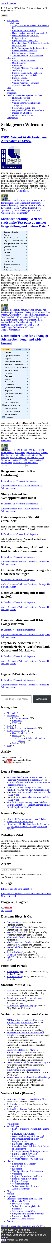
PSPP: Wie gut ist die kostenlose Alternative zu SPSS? (24, 139)
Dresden (16, 735)
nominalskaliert (8, 322)
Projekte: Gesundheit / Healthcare (27, 73)
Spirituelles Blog (14, 952)
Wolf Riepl (13, 200)
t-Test (29, 325)
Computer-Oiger (14, 922)
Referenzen (17, 65)
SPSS (17, 203)
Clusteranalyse (15, 315)
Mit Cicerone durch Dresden (19, 942)
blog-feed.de (6, 910)
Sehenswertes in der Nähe (23, 108)
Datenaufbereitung (9, 205)
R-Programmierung (20, 718)
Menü (4, 16)
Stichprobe (6, 460)
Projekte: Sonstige (20, 78)
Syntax (14, 210)
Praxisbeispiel (7, 203)
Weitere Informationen (17, 1240)
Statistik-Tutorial (14, 976)
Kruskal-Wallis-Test (26, 317)
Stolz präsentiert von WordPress (31, 1226)
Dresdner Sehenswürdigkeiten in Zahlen (24, 95)
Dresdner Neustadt (20, 100)
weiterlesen (23, 191)
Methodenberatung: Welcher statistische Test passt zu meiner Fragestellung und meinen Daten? (25, 222)
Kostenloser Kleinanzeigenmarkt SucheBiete (26, 1099)
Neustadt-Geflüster (15, 947)
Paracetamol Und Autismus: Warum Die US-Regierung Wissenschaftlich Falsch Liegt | (26, 778)
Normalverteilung (24, 322)
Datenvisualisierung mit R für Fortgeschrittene (25, 36)
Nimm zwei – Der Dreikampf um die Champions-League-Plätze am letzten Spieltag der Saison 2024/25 (29, 826)
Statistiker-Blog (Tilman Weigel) (21, 1005)
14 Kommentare (21, 213)
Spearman (5, 210)
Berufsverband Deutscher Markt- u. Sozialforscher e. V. (22, 1051)
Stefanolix (11, 955)
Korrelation (39, 205)
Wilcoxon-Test (7, 213)
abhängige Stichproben (30, 203)
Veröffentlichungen (20, 80)
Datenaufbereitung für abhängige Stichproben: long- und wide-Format (25, 339)
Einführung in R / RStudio (24, 30)
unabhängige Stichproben (29, 210)
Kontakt (10, 90)
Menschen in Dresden (16, 937)
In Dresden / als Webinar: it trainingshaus (19, 481)
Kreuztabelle (6, 208)
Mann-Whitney (20, 208)
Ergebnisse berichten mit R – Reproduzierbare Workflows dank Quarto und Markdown (30, 43)
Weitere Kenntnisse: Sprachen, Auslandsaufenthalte (25, 84)
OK (3, 1240)
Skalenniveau (20, 325)
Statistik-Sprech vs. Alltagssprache (22, 728)
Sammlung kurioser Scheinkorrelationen (25, 998)
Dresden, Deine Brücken (23, 115)
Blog (9, 88)
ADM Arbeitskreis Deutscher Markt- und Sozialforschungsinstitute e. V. (25, 1021)
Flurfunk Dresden (14, 927)
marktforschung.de (15, 971)
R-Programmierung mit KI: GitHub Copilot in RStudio (28, 806)
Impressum (12, 93)
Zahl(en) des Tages (15, 730)
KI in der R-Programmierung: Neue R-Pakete (27, 819)
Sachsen (15, 743)
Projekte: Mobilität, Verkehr (24, 75)
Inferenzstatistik (26, 205)
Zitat (9, 745)
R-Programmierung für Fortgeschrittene (30, 48)
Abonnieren (42, 699)
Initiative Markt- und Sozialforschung (23, 1070)
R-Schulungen (13, 23)
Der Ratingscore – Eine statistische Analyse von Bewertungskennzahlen (28, 788)
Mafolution (12, 990)
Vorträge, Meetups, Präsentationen (27, 55)
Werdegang (17, 70)
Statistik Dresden (8, 3)
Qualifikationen (19, 63)
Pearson (31, 208)
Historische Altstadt (21, 98)
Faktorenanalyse (31, 315)
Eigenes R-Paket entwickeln (24, 50)
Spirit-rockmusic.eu (15, 1104)
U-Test (36, 325)
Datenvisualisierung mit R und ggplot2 (29, 33)
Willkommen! (13, 20)
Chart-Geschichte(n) (21, 733)
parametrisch (7, 325)
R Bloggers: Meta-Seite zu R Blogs (16, 889)
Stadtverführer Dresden (17, 1109)
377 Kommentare (12, 330)
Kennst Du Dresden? (16, 932)
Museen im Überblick (22, 113)
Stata (41, 457)
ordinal (36, 322)
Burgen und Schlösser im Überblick (28, 110)
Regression (20, 312)
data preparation (13, 455)
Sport (9, 725)
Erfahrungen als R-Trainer (23, 53)
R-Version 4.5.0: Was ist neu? (20, 821)
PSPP (38, 208)
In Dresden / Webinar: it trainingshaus (18, 557)
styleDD (10, 957)
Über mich (11, 58)
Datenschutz (12, 118)
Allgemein (11, 713)
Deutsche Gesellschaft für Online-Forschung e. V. (29, 1062)
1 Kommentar (32, 462)
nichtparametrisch (35, 320)
